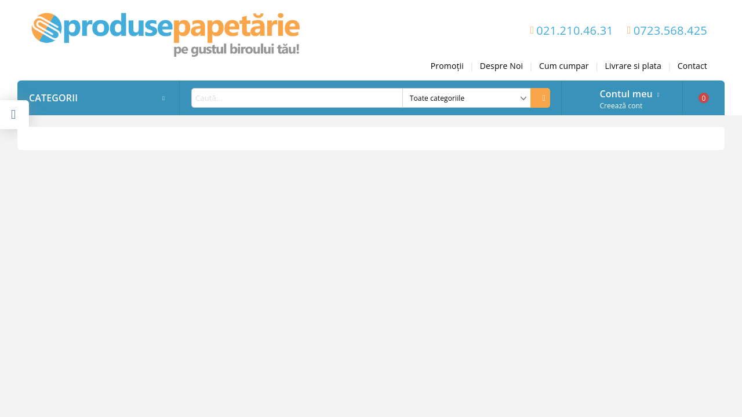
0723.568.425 (670, 30)
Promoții (447, 65)
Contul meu (625, 92)
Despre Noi (501, 65)
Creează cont (620, 106)
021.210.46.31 (574, 30)
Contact (692, 65)
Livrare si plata (633, 65)
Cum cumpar (564, 65)
